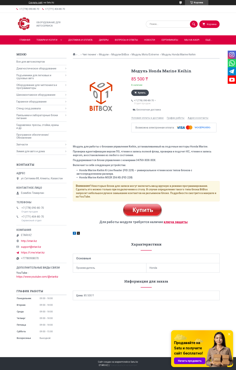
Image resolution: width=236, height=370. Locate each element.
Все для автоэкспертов (30, 61)
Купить (142, 92)
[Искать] (194, 24)
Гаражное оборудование (31, 101)
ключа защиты (176, 222)
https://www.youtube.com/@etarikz (37, 276)
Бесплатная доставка (148, 109)
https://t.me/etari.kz (33, 252)
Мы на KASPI (191, 39)
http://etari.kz (29, 240)
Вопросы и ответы (126, 39)
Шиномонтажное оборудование (35, 94)
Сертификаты (169, 39)
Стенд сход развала (28, 108)
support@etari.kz (31, 246)
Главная (25, 39)
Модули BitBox (120, 54)
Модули (104, 54)
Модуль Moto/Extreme (145, 54)
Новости (149, 39)
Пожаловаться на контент (123, 365)
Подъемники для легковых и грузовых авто (33, 77)
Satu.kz (134, 362)
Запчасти (22, 144)
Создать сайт (36, 2)
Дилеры (104, 39)
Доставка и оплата (80, 39)
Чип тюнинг (89, 54)
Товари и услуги (47, 39)
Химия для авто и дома (30, 151)
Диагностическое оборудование (36, 68)
